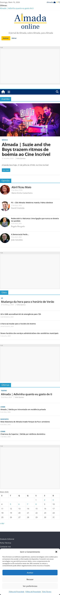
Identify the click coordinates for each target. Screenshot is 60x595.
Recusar (30, 579)
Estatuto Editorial (7, 539)
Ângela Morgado (18, 226)
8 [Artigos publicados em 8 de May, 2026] (36, 504)
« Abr (2, 523)
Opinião (5, 180)
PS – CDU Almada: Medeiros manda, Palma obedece (32, 202)
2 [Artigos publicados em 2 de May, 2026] (44, 500)
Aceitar (30, 572)
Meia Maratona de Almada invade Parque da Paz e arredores (25, 422)
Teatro (4, 391)
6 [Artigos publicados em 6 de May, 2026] (18, 504)
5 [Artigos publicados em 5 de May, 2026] (10, 504)
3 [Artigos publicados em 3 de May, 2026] (53, 500)
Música (5, 140)
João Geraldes (17, 240)
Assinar (6, 38)
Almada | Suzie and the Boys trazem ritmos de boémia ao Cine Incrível (26, 149)
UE (2, 298)
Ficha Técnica (46, 592)
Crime (2, 407)
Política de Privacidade (16, 592)
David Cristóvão (17, 208)
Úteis (4, 292)
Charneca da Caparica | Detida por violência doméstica (22, 434)
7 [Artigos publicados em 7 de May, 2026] (27, 504)
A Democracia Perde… (20, 234)
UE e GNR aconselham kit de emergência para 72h (20, 314)
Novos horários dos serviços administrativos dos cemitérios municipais (29, 333)
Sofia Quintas (20, 158)
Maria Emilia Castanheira (22, 193)
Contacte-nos (5, 546)
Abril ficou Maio (21, 187)
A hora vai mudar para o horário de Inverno (18, 324)
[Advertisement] (30, 66)
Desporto (4, 419)
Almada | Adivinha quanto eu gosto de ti (17, 8)
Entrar (14, 38)
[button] (56, 552)
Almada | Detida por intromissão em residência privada (23, 409)
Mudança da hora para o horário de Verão (27, 301)
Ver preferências (30, 586)
